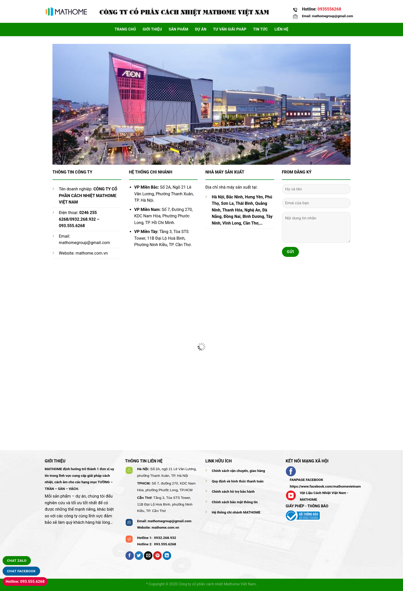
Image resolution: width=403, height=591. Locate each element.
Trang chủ (125, 29)
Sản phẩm (178, 29)
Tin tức (260, 29)
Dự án (200, 29)
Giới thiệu (152, 29)
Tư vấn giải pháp (229, 29)
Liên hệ (281, 29)
